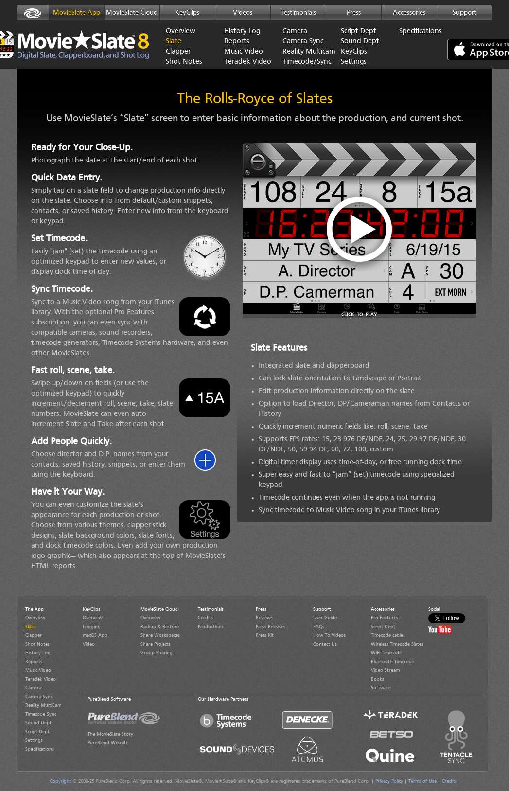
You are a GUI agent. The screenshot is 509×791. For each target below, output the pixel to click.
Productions (211, 626)
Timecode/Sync (304, 62)
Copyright (60, 781)
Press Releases (270, 626)
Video (89, 644)
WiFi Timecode (386, 652)
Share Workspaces (160, 635)
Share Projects (155, 644)
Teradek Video (246, 62)
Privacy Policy (389, 781)
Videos (242, 12)
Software (381, 687)
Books (377, 679)
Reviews (264, 617)
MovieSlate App (76, 12)
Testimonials (298, 12)
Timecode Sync (40, 714)
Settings (354, 62)
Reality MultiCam (43, 705)
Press (354, 12)
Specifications (420, 31)
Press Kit (265, 635)
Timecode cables (388, 635)
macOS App (95, 635)
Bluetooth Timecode (392, 661)
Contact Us (325, 644)
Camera (294, 31)
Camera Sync (302, 41)
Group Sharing (156, 652)
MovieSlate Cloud (132, 12)
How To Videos (329, 635)
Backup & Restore (159, 626)
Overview (180, 31)
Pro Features (384, 617)
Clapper (178, 51)
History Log (242, 31)
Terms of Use (422, 781)
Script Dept (358, 31)
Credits (205, 617)
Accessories (409, 12)
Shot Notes (184, 62)
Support (464, 12)
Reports (236, 41)
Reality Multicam (304, 51)
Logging (92, 626)
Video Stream (385, 670)
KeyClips (187, 12)
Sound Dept (360, 41)
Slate (173, 41)
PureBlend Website (108, 742)
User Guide (325, 617)
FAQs (318, 626)
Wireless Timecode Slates (397, 644)
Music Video (243, 51)
